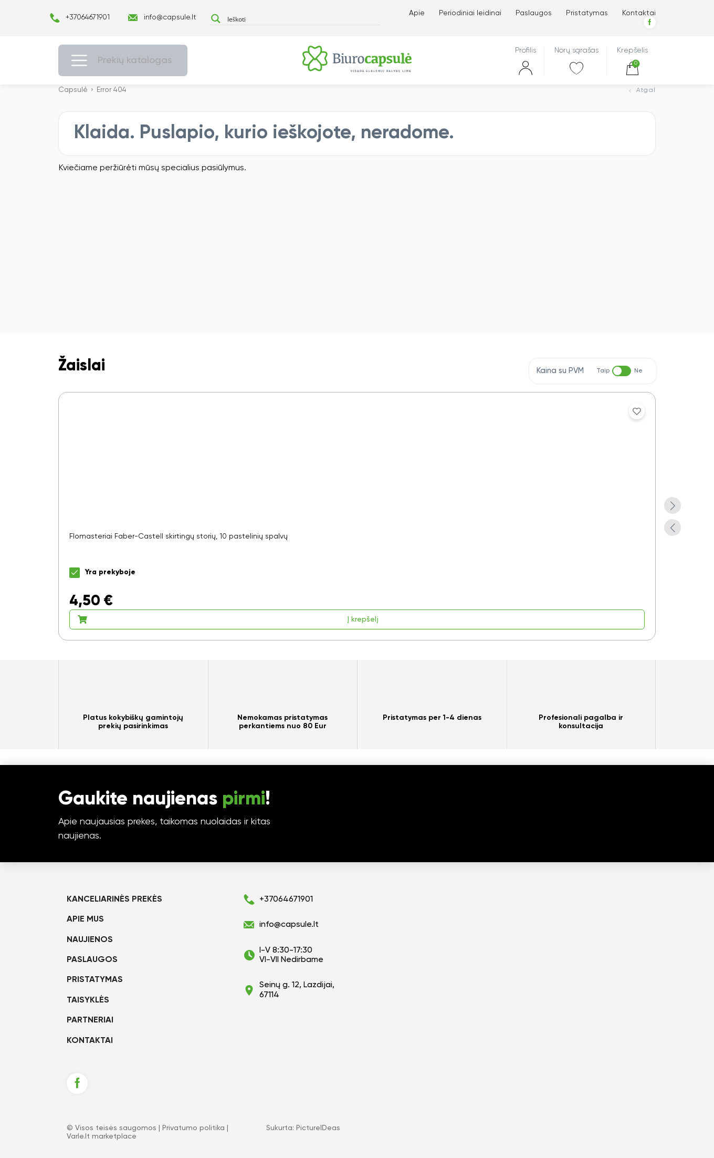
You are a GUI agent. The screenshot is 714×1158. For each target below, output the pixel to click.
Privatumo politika (193, 1128)
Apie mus (85, 919)
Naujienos (90, 940)
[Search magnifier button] (215, 19)
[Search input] (301, 18)
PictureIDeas (318, 1128)
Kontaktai (639, 13)
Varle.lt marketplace (101, 1136)
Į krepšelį (228, 619)
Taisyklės (88, 1000)
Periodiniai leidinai (470, 13)
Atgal (646, 90)
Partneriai (90, 1020)
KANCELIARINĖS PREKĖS (114, 899)
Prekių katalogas (135, 60)
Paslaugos (534, 13)
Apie (417, 13)
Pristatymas (587, 13)
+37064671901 (88, 17)
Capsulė (73, 90)
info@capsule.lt (170, 17)
